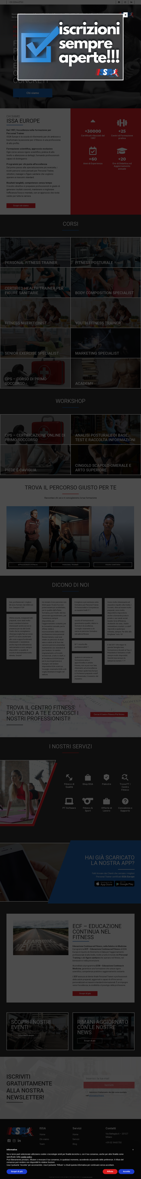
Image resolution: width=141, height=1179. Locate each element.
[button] (133, 1149)
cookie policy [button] (26, 1157)
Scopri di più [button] (17, 1171)
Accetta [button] (126, 1171)
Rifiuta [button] (110, 1171)
